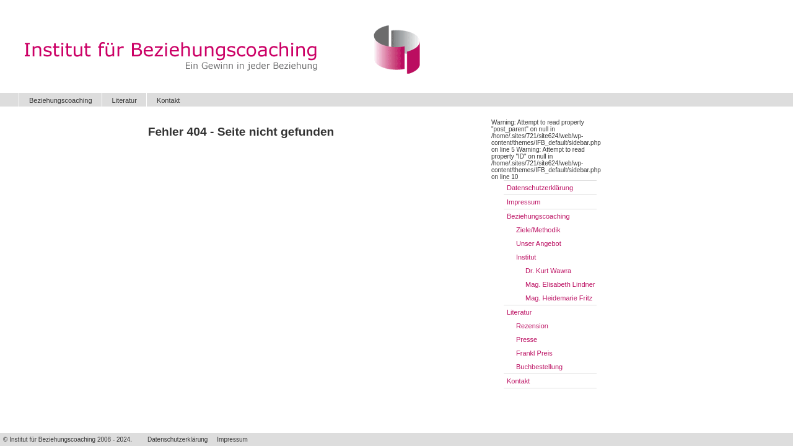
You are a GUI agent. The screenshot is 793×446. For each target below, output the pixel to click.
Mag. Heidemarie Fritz (558, 298)
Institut (526, 257)
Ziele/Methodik (538, 230)
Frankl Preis (534, 353)
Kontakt (168, 100)
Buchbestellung (539, 366)
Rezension (532, 326)
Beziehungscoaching (60, 100)
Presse (526, 339)
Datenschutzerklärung (540, 187)
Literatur (124, 100)
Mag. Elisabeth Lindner (560, 284)
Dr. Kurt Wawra (548, 270)
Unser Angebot (538, 243)
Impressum (523, 202)
